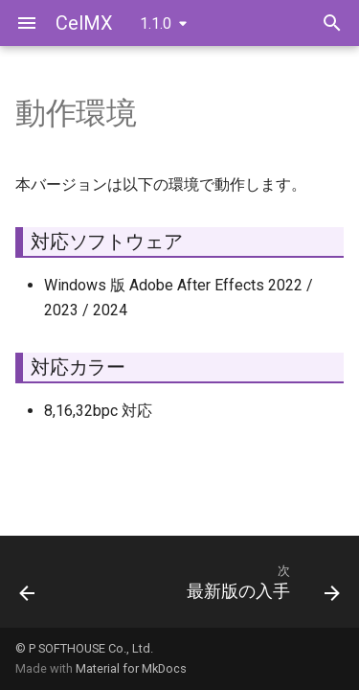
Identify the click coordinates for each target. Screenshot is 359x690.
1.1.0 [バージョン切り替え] (155, 23)
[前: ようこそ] (27, 587)
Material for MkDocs (131, 668)
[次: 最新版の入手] (261, 587)
